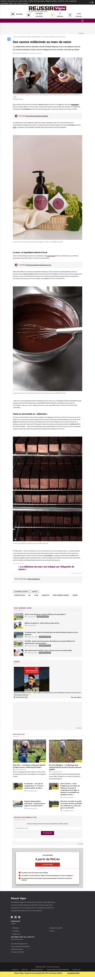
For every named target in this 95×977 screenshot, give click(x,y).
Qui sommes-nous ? (37, 969)
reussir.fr (3, 1)
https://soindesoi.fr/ (34, 579)
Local (36, 595)
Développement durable (61, 595)
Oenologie (15, 931)
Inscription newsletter (39, 15)
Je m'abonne (60, 15)
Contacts (15, 969)
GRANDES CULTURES (51, 1)
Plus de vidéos (76, 697)
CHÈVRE (30, 1)
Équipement (16, 934)
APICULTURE (11, 1)
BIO (17, 1)
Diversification (19, 595)
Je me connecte (78, 15)
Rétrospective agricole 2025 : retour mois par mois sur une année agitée (48, 650)
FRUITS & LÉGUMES (39, 1)
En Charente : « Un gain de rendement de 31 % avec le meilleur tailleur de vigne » (33, 786)
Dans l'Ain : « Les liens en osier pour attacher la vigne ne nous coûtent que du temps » (29, 766)
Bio (30, 595)
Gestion (34, 591)
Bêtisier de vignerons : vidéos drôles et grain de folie (42, 623)
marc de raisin (51, 256)
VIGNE (19, 3)
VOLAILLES (25, 3)
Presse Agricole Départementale (58, 969)
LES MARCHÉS (73, 1)
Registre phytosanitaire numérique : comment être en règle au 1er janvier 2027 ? (34, 803)
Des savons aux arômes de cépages (37, 116)
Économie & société (21, 591)
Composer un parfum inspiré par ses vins (38, 265)
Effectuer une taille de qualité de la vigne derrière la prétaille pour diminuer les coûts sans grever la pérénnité (71, 804)
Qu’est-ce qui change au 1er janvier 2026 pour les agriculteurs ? (45, 614)
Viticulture (15, 928)
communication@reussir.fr (19, 944)
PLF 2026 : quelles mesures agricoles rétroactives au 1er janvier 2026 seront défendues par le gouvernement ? (50, 642)
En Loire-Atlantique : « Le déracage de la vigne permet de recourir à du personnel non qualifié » (65, 767)
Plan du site (76, 969)
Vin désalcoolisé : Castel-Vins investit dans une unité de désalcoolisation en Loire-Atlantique (51, 633)
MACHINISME (4, 3)
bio (14, 127)
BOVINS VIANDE (23, 1)
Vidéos (17, 661)
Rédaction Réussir (36, 53)
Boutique (25, 969)
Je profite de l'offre (73, 973)
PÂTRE (11, 3)
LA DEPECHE (61, 1)
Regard (75, 595)
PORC (15, 3)
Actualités (19, 14)
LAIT (66, 1)
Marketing (45, 595)
